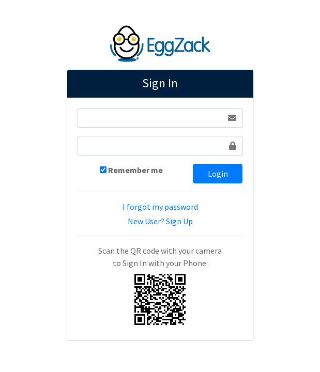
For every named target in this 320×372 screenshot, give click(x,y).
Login (218, 173)
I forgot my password (160, 207)
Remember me (135, 170)
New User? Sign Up (160, 221)
